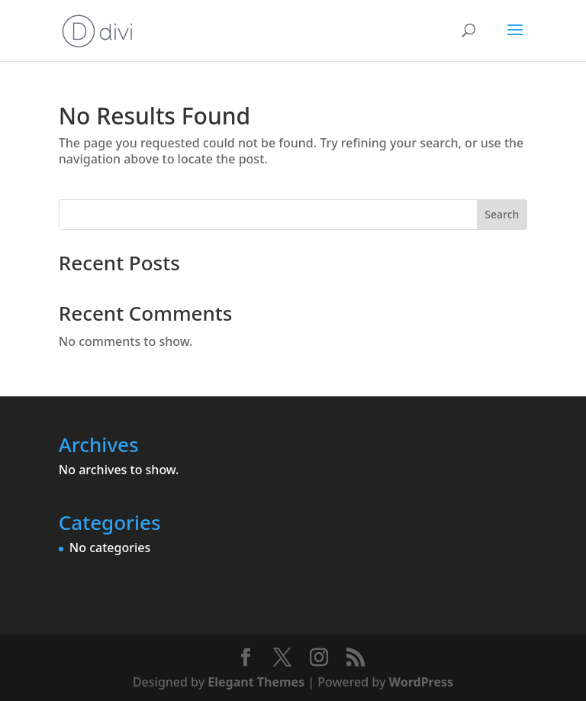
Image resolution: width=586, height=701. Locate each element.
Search (502, 214)
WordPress (421, 682)
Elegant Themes (256, 682)
